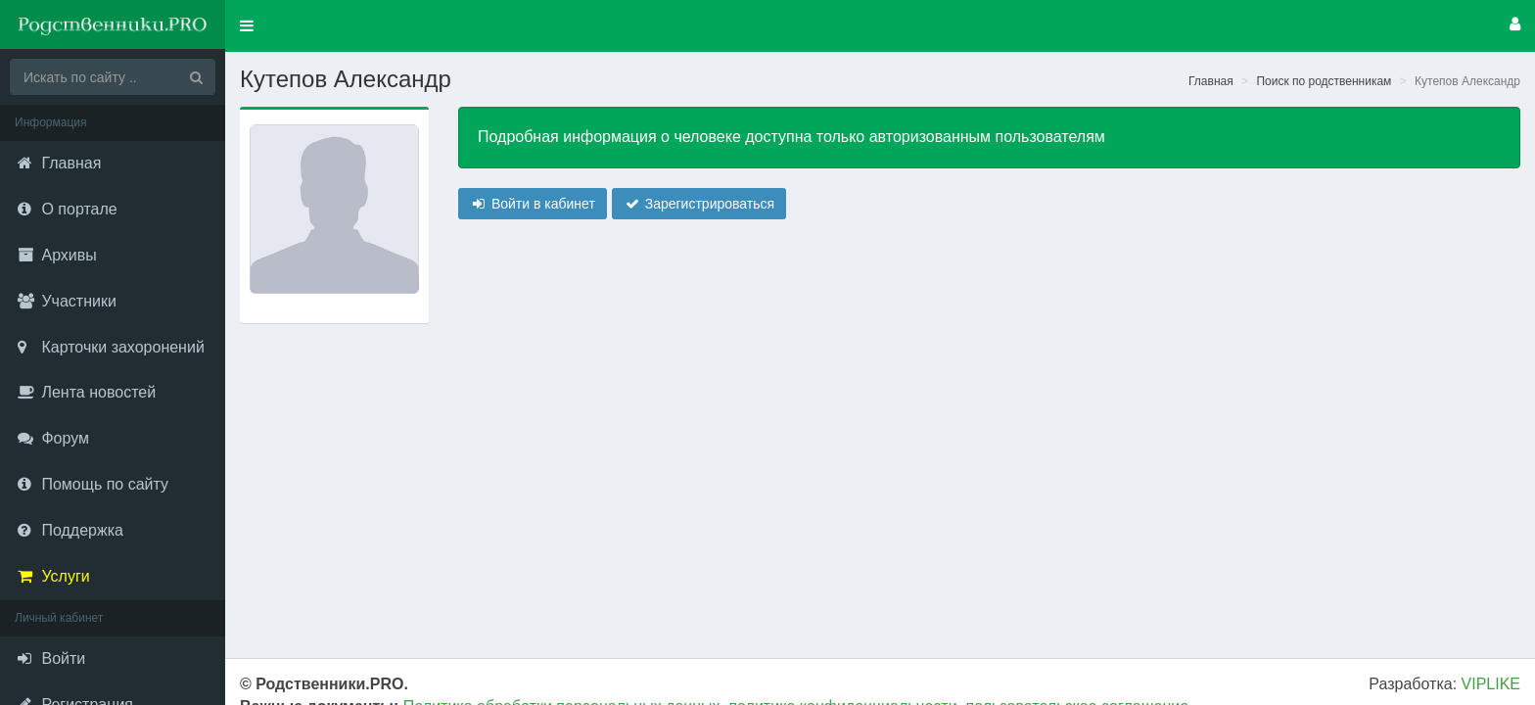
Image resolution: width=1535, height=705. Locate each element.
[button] (246, 26)
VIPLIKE (1491, 684)
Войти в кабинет (532, 204)
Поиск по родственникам (1323, 81)
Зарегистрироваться (699, 204)
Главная (1210, 81)
